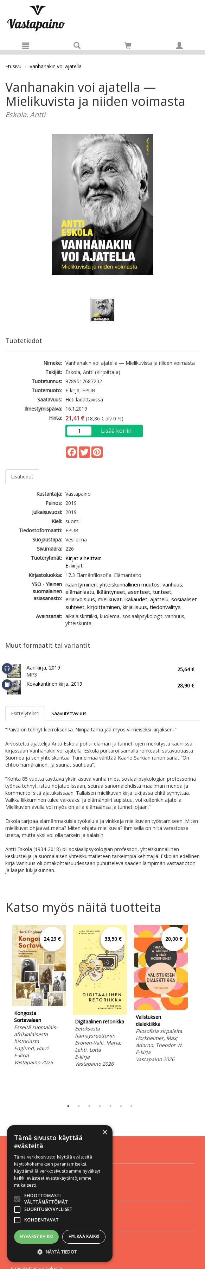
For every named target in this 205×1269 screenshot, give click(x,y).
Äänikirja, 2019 (43, 667)
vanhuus (172, 584)
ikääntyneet (111, 591)
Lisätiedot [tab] (22, 476)
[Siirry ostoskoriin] (128, 45)
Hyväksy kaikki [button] (36, 1236)
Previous (3, 1011)
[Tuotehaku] (77, 45)
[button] (59, 1251)
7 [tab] (131, 1106)
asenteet (139, 591)
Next (196, 1011)
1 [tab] (68, 1106)
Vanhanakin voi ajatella (56, 66)
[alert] (60, 1193)
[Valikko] (25, 45)
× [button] (104, 1132)
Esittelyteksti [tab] (25, 713)
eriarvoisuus (80, 599)
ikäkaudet (135, 599)
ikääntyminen (81, 584)
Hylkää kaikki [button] (84, 1236)
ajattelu (159, 599)
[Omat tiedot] (179, 45)
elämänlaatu (79, 591)
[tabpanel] (39, 996)
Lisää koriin (116, 430)
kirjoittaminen (103, 606)
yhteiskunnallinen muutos (130, 584)
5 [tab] (110, 1106)
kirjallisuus (135, 606)
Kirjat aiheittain (83, 557)
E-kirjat (74, 565)
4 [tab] (99, 1106)
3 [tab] (89, 1106)
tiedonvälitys (165, 606)
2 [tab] (78, 1106)
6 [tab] (120, 1106)
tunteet (162, 591)
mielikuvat (110, 599)
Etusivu (13, 66)
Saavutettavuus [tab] (69, 713)
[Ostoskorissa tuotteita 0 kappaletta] (128, 46)
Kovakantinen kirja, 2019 (54, 683)
